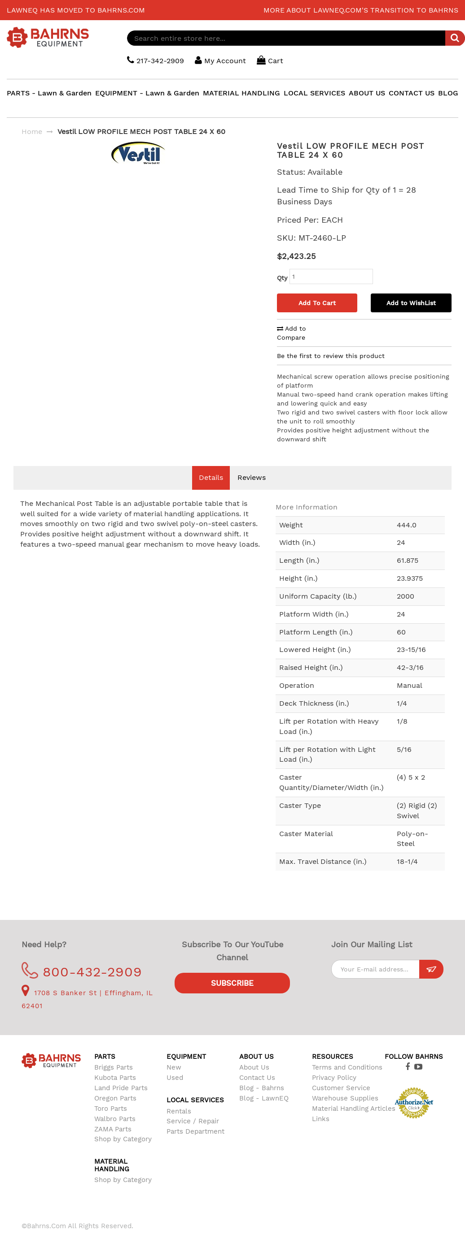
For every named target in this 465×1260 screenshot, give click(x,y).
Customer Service (341, 1088)
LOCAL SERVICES (314, 93)
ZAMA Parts (113, 1129)
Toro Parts (110, 1109)
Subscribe (232, 983)
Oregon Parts (115, 1098)
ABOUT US (367, 93)
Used (175, 1078)
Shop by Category (123, 1139)
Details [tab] (211, 477)
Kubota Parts (115, 1078)
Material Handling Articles (353, 1109)
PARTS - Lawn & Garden (49, 93)
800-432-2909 (82, 972)
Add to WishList (411, 302)
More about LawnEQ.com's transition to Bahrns (360, 10)
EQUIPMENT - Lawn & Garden (147, 93)
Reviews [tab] (251, 477)
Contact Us (257, 1078)
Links (320, 1119)
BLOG (448, 93)
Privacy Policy (334, 1078)
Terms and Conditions (347, 1067)
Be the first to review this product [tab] (331, 355)
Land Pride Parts (121, 1088)
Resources (332, 1057)
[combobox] (296, 38)
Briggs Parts (113, 1067)
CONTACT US (411, 93)
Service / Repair (193, 1121)
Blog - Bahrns (261, 1088)
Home (32, 131)
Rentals (179, 1111)
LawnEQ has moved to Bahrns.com (76, 10)
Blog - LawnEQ (264, 1098)
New (174, 1067)
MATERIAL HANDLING (241, 93)
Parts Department (195, 1131)
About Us (254, 1067)
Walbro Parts (115, 1119)
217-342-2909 (155, 60)
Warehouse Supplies (345, 1098)
